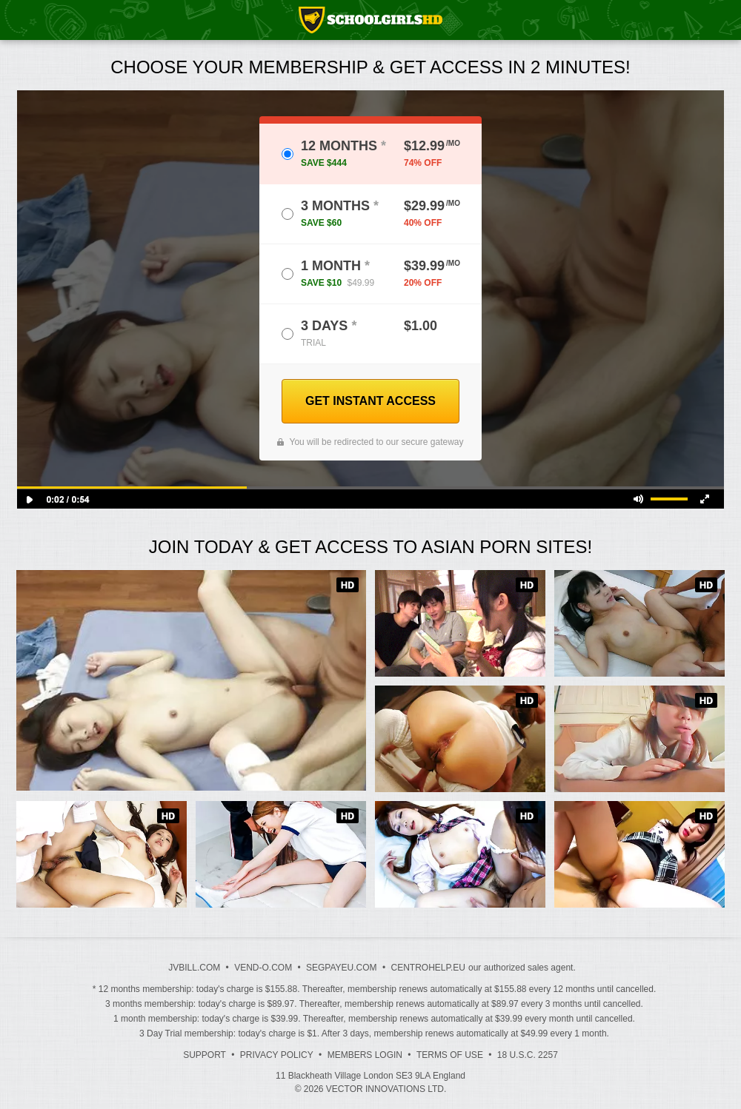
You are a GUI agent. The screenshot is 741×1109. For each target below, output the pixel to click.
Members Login (365, 1055)
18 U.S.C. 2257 (527, 1055)
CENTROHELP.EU (428, 967)
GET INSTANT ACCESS (370, 401)
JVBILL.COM (194, 967)
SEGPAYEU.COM (341, 967)
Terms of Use (449, 1055)
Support (204, 1055)
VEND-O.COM (263, 967)
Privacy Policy (276, 1055)
